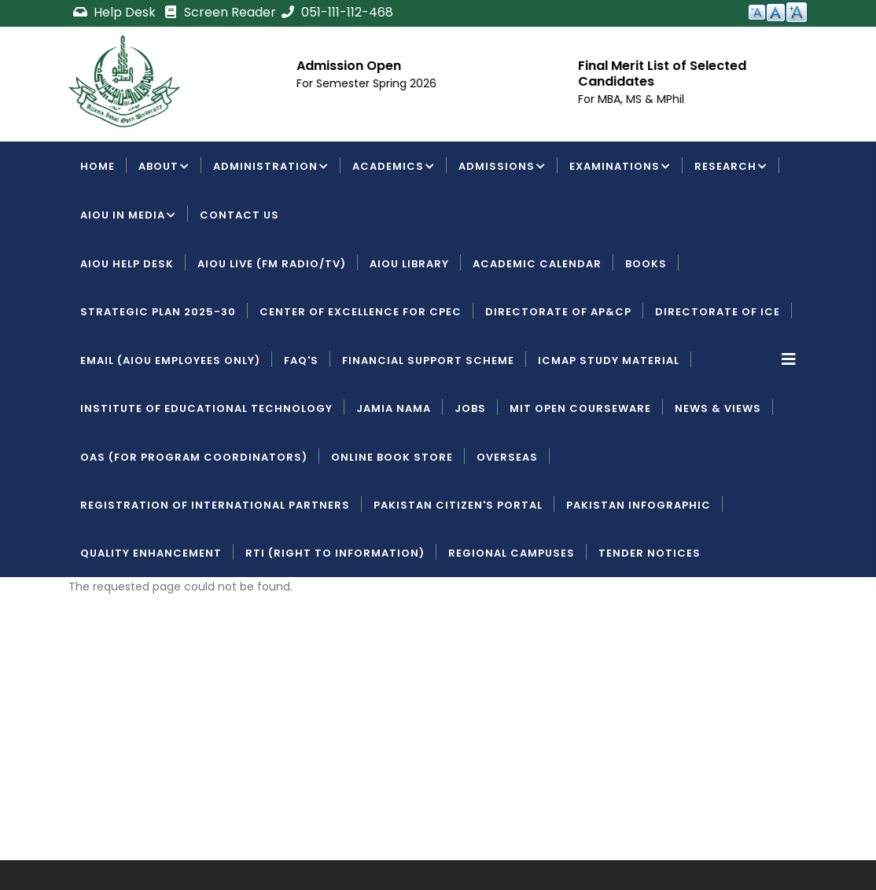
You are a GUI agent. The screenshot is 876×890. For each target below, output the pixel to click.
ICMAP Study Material (608, 360)
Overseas (507, 457)
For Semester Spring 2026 (369, 83)
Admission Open (351, 66)
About (164, 167)
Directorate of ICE (717, 311)
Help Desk (115, 12)
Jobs (470, 408)
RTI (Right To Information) (335, 553)
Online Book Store (392, 457)
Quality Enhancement (151, 553)
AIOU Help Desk (127, 263)
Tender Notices (649, 553)
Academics (393, 167)
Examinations (620, 167)
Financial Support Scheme (428, 360)
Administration (271, 167)
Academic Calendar (537, 263)
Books (646, 263)
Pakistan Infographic (638, 505)
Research (730, 167)
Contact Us (239, 215)
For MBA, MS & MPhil (633, 99)
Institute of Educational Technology (206, 408)
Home (97, 166)
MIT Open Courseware (580, 408)
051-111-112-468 (336, 12)
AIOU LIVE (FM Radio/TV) (271, 263)
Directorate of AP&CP (558, 311)
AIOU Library (409, 263)
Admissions (502, 167)
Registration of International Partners (215, 505)
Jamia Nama (393, 408)
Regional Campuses (511, 553)
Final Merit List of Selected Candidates (664, 73)
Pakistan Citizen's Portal (458, 505)
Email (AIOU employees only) (170, 360)
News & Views (718, 408)
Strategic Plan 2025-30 (158, 311)
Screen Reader (219, 12)
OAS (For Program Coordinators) (193, 457)
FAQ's (301, 360)
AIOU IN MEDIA (128, 216)
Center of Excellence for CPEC (360, 311)
